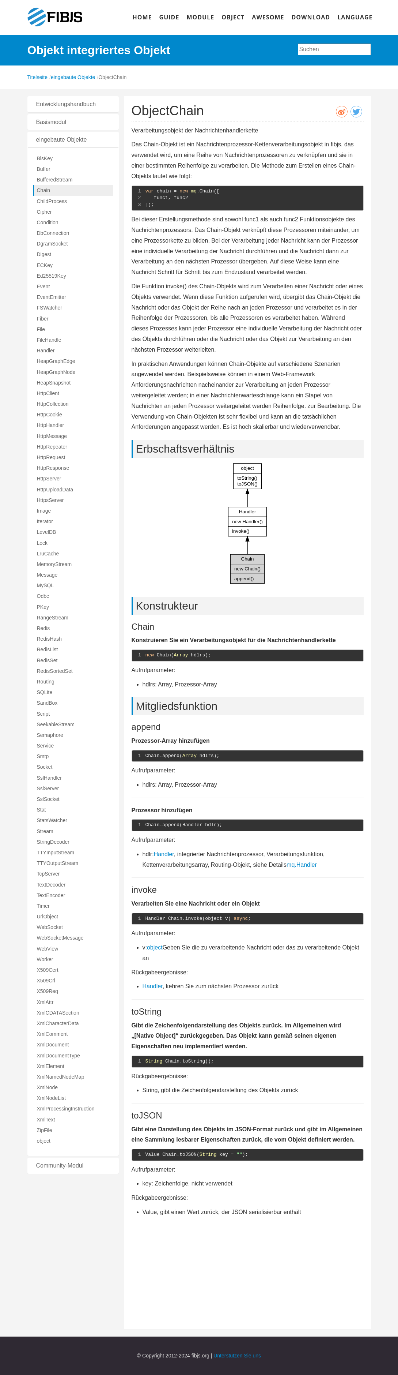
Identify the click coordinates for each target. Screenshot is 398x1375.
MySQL (45, 585)
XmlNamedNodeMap (60, 1077)
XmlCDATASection (58, 1013)
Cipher (44, 212)
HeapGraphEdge (56, 361)
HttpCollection (53, 404)
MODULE (200, 17)
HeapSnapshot (54, 383)
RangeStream (52, 618)
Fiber (43, 319)
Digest (44, 254)
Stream (45, 831)
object (43, 1141)
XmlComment (52, 1034)
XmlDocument (53, 1045)
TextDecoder (51, 885)
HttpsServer (50, 500)
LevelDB (46, 532)
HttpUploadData (55, 489)
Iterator (45, 521)
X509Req (47, 991)
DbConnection (53, 233)
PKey (43, 607)
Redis (43, 628)
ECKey (45, 265)
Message (47, 575)
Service (45, 746)
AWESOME (268, 17)
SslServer (48, 788)
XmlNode (47, 1087)
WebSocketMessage (60, 938)
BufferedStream (55, 180)
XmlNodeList (51, 1098)
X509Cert (47, 970)
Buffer (43, 169)
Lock (42, 543)
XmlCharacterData (58, 1023)
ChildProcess (52, 201)
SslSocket (48, 799)
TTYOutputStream (58, 863)
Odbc (43, 596)
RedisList (47, 649)
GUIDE (169, 17)
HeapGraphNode (56, 372)
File (41, 329)
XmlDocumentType (58, 1056)
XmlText (46, 1120)
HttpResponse (53, 468)
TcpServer (48, 874)
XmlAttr (45, 1002)
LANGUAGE (354, 17)
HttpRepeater (52, 447)
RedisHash (49, 639)
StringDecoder (53, 842)
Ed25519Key (51, 276)
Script (43, 714)
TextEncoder (51, 895)
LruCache (48, 554)
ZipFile (44, 1130)
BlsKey (45, 158)
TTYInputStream (56, 852)
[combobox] (334, 49)
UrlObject (47, 916)
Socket (45, 767)
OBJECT (233, 17)
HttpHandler (50, 425)
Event (43, 286)
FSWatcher (49, 308)
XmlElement (50, 1066)
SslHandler (49, 778)
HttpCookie (49, 414)
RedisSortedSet (55, 671)
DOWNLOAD (310, 17)
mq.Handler (302, 865)
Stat (41, 810)
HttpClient (48, 393)
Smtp (43, 756)
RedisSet (47, 660)
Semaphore (50, 735)
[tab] (73, 104)
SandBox (47, 703)
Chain (43, 190)
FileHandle (49, 340)
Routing (45, 682)
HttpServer (49, 479)
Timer (43, 906)
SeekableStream (56, 724)
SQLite (45, 692)
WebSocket (50, 927)
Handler (46, 350)
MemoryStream (54, 564)
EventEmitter (51, 297)
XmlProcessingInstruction (66, 1109)
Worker (45, 959)
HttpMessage (52, 436)
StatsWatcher (52, 820)
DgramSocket (52, 244)
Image (44, 511)
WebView (47, 949)
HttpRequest (51, 457)
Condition (47, 222)
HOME (142, 17)
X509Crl (46, 981)
